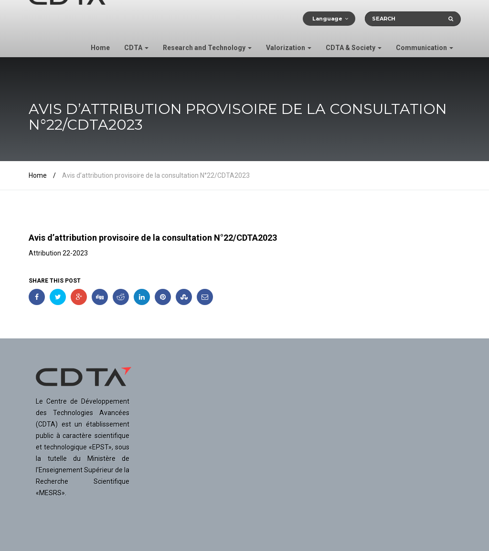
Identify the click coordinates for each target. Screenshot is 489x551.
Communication (424, 47)
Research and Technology (207, 47)
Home (100, 47)
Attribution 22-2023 (58, 253)
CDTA (136, 47)
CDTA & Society (354, 47)
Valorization (288, 47)
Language (327, 18)
